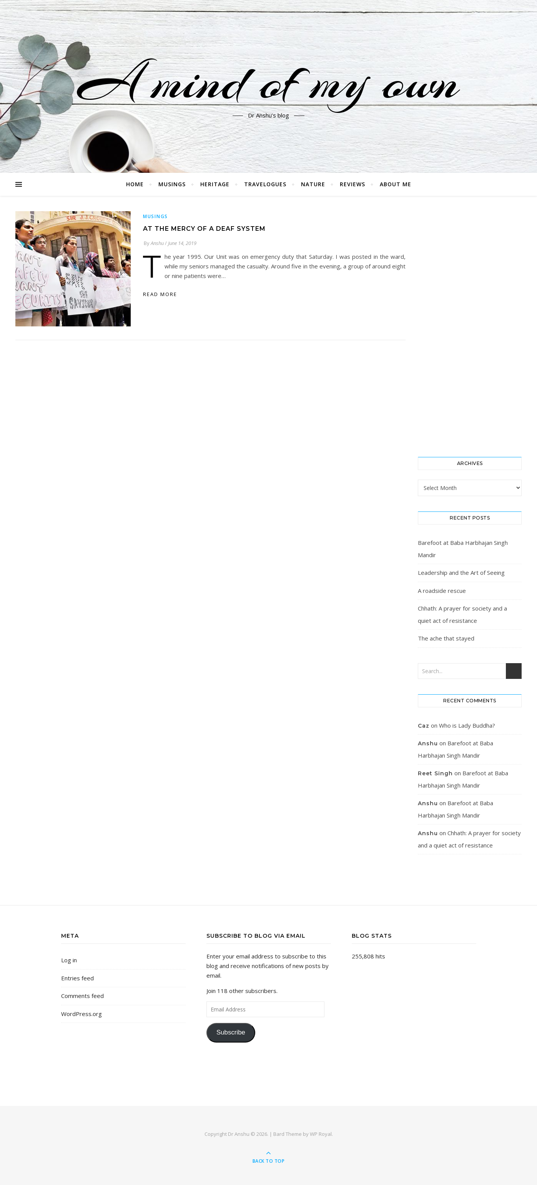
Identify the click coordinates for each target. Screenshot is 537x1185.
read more (160, 294)
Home (135, 184)
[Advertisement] (470, 326)
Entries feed (77, 978)
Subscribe (230, 1032)
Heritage (214, 184)
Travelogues (265, 184)
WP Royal (321, 1133)
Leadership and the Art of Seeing (461, 572)
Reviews (352, 184)
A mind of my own (268, 82)
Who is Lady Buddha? (467, 725)
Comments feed (82, 996)
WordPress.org (81, 1014)
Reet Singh (435, 773)
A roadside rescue (442, 590)
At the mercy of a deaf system (204, 228)
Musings (172, 184)
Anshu (157, 243)
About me (395, 184)
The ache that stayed (446, 638)
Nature (313, 184)
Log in (69, 960)
